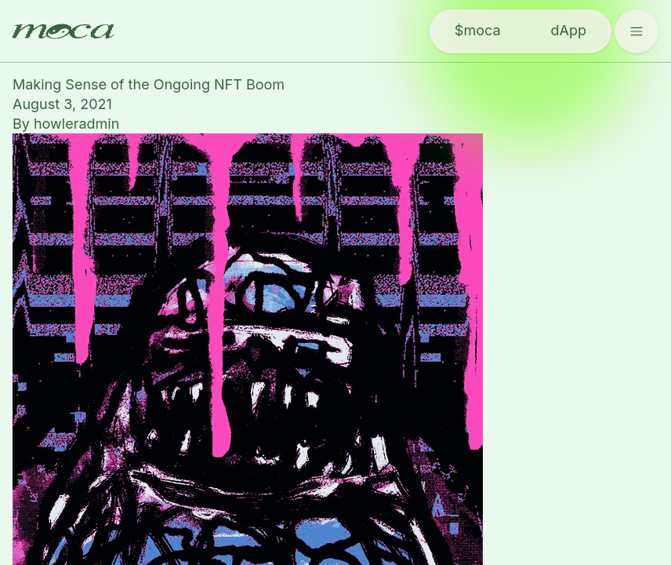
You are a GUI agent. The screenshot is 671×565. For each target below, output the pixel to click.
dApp (568, 30)
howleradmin (76, 123)
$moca (478, 30)
